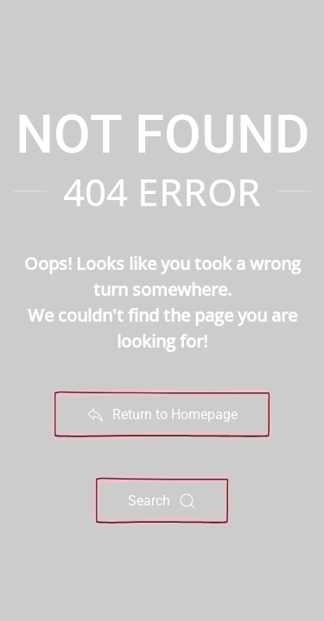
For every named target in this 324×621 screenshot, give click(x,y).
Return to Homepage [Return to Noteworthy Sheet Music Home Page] (162, 414)
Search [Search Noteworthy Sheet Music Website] (162, 501)
